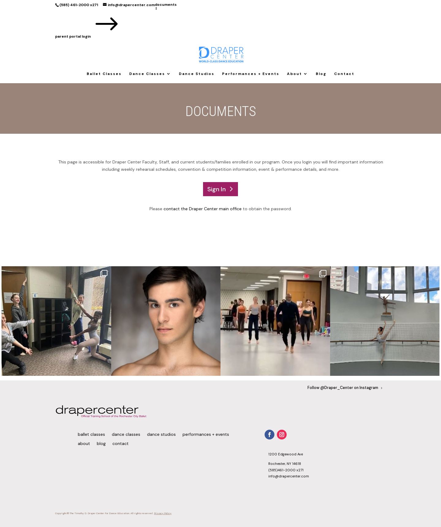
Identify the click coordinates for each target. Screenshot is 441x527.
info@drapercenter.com (288, 476)
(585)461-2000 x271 (285, 470)
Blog (321, 74)
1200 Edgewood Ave (285, 454)
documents (166, 4)
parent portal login (88, 36)
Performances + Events (250, 74)
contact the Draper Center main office (203, 208)
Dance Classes (147, 74)
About (294, 74)
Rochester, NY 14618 (284, 464)
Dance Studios (196, 74)
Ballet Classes (104, 74)
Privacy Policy (163, 513)
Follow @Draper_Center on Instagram (342, 387)
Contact (344, 74)
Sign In (216, 189)
